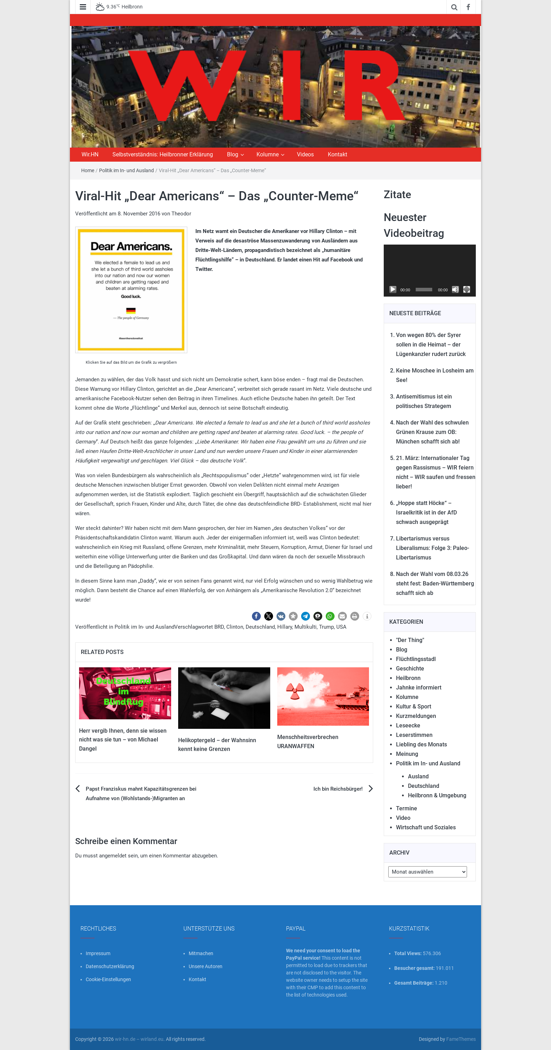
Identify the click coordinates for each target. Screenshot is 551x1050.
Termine (406, 808)
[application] (430, 271)
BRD (219, 627)
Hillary (284, 627)
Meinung (407, 754)
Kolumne (268, 154)
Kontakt (337, 154)
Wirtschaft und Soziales (426, 827)
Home (87, 170)
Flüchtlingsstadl (416, 659)
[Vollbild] (466, 289)
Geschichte (410, 668)
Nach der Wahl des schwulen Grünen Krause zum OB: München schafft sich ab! (432, 432)
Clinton (234, 627)
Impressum (98, 953)
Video (403, 818)
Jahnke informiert (418, 687)
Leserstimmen (414, 735)
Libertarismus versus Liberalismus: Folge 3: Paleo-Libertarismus (432, 548)
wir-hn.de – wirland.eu (139, 1039)
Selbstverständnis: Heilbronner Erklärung (162, 154)
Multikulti (305, 627)
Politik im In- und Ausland (126, 170)
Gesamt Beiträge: (414, 983)
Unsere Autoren (205, 966)
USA (341, 627)
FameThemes (461, 1039)
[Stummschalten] (455, 289)
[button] (256, 616)
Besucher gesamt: (415, 968)
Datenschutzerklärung (110, 966)
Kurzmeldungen (416, 716)
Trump (326, 627)
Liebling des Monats (421, 744)
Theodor (181, 213)
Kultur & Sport (413, 706)
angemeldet (113, 856)
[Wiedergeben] (392, 289)
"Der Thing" (410, 640)
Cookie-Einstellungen (108, 979)
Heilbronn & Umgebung (437, 795)
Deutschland (260, 627)
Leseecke (408, 725)
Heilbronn (408, 678)
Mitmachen (201, 953)
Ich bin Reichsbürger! (338, 789)
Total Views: (408, 953)
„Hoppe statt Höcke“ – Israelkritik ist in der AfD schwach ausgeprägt (426, 512)
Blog (232, 154)
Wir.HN (90, 154)
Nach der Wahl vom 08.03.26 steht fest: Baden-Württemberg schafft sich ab (435, 583)
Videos (305, 154)
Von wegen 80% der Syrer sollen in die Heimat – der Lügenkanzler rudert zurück (431, 344)
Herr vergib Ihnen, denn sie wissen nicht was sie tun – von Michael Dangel (123, 739)
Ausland (418, 776)
